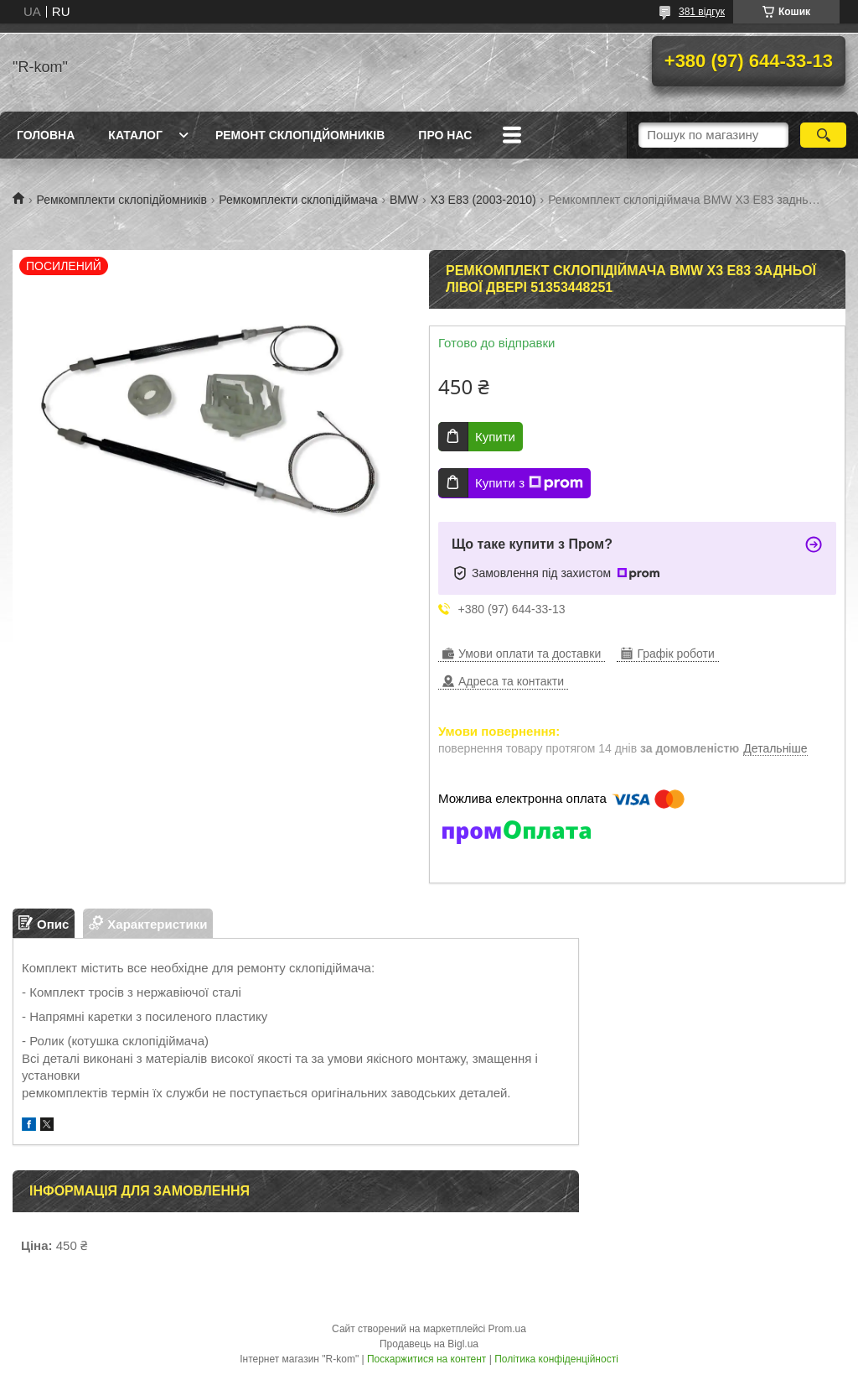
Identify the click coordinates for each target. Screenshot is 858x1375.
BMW (404, 199)
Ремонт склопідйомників (300, 135)
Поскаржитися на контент (426, 1359)
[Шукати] (823, 135)
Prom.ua (507, 1329)
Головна (46, 135)
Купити (495, 437)
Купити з (529, 483)
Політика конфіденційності (556, 1359)
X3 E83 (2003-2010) (483, 199)
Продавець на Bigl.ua (429, 1344)
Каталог (135, 135)
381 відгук (702, 12)
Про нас (445, 135)
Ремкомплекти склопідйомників (121, 199)
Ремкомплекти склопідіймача (298, 199)
